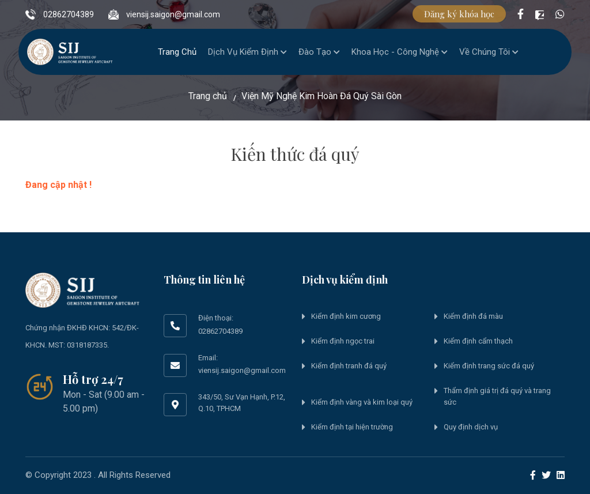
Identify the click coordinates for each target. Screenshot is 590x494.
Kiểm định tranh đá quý (349, 365)
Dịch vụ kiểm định (247, 52)
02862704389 (59, 9)
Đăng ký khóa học (459, 14)
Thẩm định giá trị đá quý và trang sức (497, 396)
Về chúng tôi (489, 52)
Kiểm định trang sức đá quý (489, 365)
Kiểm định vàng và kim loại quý (362, 402)
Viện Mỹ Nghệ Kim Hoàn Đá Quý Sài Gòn (321, 95)
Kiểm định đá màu (473, 316)
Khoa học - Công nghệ (399, 52)
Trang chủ (177, 52)
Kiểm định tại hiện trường (352, 427)
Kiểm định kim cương (346, 316)
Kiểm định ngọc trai (343, 341)
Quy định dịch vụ (471, 427)
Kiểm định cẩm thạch (478, 341)
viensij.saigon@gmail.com (164, 9)
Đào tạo (319, 52)
